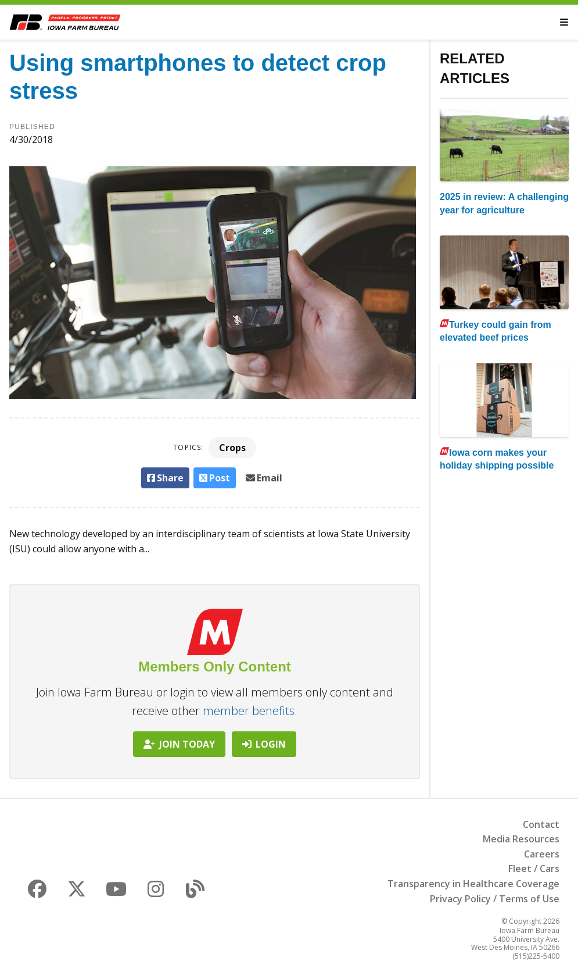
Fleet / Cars (533, 868)
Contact (541, 824)
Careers (541, 854)
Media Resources (521, 838)
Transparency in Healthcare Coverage (473, 883)
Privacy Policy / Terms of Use (494, 898)
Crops (232, 447)
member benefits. (250, 711)
